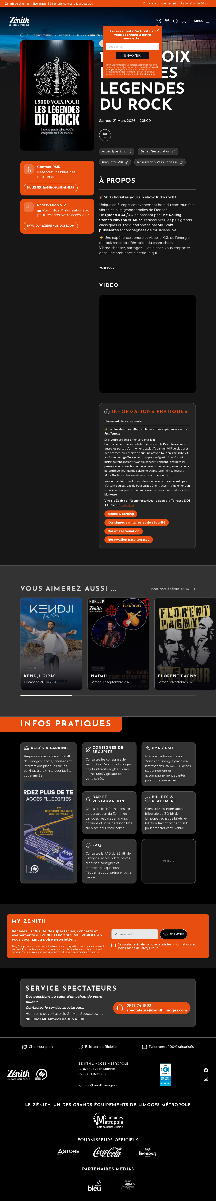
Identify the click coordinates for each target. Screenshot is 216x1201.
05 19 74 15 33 (139, 1005)
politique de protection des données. (81, 952)
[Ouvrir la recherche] (175, 21)
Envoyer (132, 55)
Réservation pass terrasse (129, 539)
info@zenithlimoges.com (103, 1085)
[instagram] (205, 1078)
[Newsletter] (158, 21)
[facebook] (205, 1070)
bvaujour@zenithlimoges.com (50, 226)
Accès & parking (121, 514)
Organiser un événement (159, 3)
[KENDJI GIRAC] (51, 644)
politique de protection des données (139, 74)
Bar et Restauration (123, 531)
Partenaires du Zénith (194, 3)
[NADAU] (118, 644)
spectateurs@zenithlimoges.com (157, 1010)
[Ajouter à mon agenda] (105, 135)
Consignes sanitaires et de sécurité (136, 522)
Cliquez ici (127, 505)
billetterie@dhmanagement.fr (50, 188)
